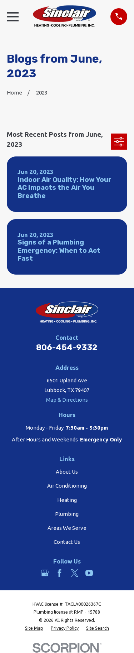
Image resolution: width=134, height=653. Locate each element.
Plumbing (67, 514)
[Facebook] (59, 573)
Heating (67, 500)
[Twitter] (74, 573)
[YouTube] (89, 573)
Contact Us (67, 542)
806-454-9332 (67, 347)
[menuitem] (34, 628)
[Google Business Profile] (45, 573)
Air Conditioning (67, 486)
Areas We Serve (67, 528)
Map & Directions (67, 400)
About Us (67, 472)
